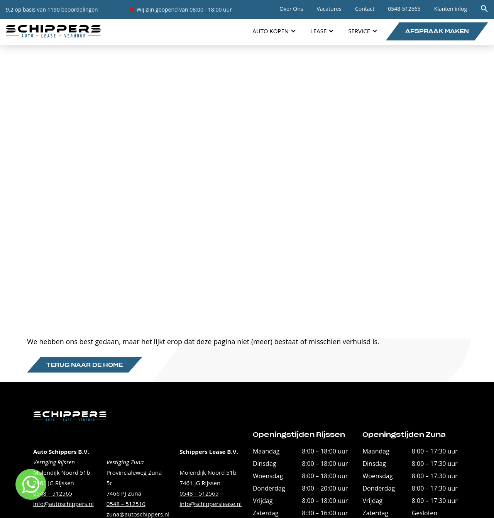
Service (359, 31)
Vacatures (328, 8)
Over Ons (291, 8)
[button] (484, 10)
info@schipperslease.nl (210, 504)
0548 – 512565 (52, 493)
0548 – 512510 (126, 504)
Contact (364, 8)
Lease (318, 31)
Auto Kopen (270, 31)
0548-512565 (404, 8)
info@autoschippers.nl (63, 504)
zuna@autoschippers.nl (138, 514)
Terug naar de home (84, 365)
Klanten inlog (450, 8)
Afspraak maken (437, 31)
